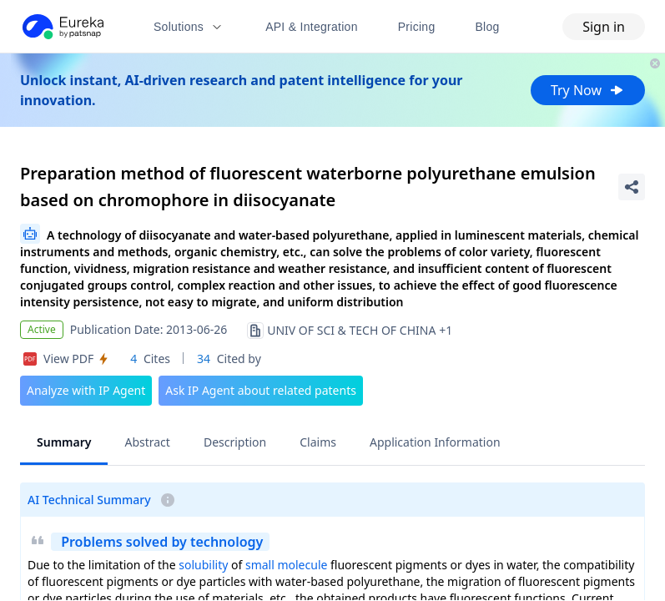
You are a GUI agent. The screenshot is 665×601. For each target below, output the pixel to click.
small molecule (286, 565)
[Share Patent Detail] (631, 187)
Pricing (417, 26)
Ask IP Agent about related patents (260, 390)
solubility (203, 565)
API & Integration (311, 26)
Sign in (603, 27)
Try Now (588, 90)
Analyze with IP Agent (86, 390)
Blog (488, 26)
